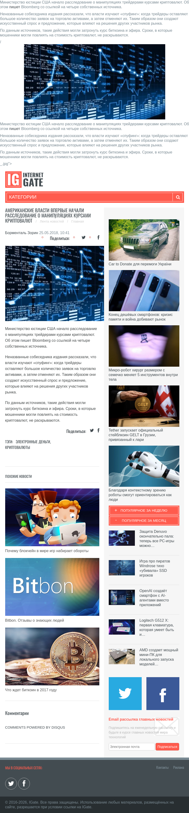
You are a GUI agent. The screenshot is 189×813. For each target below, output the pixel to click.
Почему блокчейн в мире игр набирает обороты (46, 551)
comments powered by (35, 727)
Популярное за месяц (144, 520)
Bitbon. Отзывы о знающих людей (34, 620)
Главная (77, 221)
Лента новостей (52, 221)
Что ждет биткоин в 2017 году (31, 690)
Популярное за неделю (144, 510)
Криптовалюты (17, 447)
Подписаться (167, 747)
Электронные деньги (33, 441)
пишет (14, 7)
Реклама (178, 767)
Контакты (162, 767)
